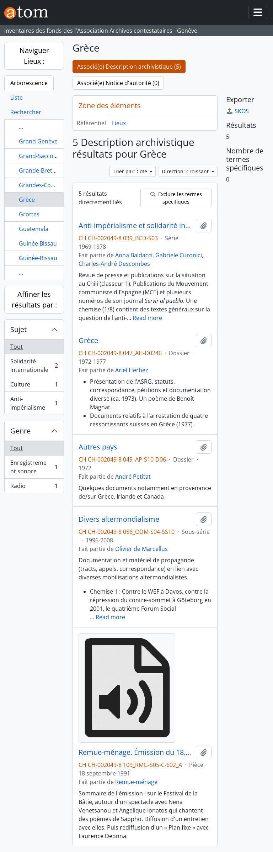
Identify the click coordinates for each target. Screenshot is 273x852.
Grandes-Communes (47, 185)
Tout (16, 347)
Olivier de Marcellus (141, 549)
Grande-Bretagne (42, 170)
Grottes (29, 214)
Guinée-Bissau (38, 258)
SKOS (237, 111)
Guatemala (33, 229)
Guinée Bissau (38, 243)
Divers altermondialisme (119, 519)
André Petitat (133, 476)
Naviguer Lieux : (34, 56)
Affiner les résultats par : (34, 299)
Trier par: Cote (131, 171)
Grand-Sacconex (41, 156)
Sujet (18, 329)
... (21, 127)
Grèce (27, 200)
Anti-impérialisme (34, 403)
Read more (147, 318)
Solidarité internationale (34, 365)
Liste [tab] (16, 97)
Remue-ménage (136, 782)
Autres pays (98, 447)
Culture (34, 386)
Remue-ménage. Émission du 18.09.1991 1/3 (136, 752)
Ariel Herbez (131, 370)
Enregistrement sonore (34, 467)
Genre (20, 431)
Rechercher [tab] (25, 112)
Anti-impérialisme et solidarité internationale (136, 225)
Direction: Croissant (186, 171)
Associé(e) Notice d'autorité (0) (118, 83)
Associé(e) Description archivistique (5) (129, 66)
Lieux (119, 123)
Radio (34, 487)
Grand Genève (38, 141)
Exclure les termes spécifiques (176, 198)
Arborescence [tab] (29, 83)
